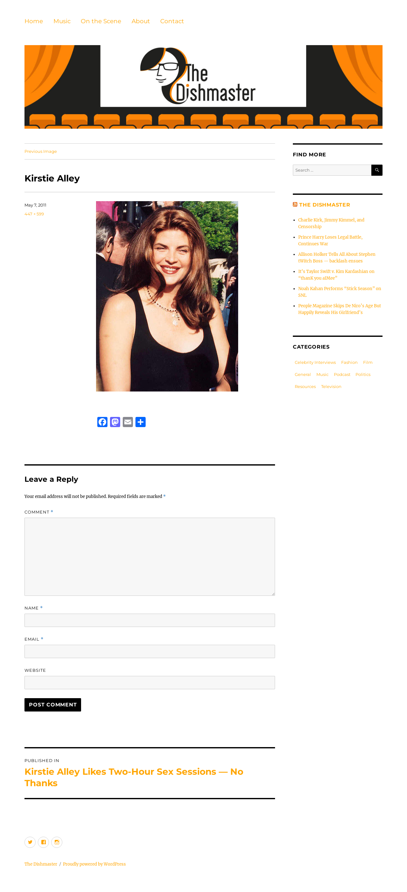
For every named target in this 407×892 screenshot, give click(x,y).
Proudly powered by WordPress (94, 864)
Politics (362, 374)
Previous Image (40, 151)
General (303, 374)
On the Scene (101, 21)
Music (62, 21)
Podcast (342, 374)
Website (35, 670)
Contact (172, 21)
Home (33, 21)
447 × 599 (34, 213)
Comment (38, 512)
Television (331, 386)
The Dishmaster (324, 205)
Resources (305, 386)
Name (33, 608)
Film (368, 362)
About (141, 21)
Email (34, 639)
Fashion (349, 362)
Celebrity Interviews (315, 362)
